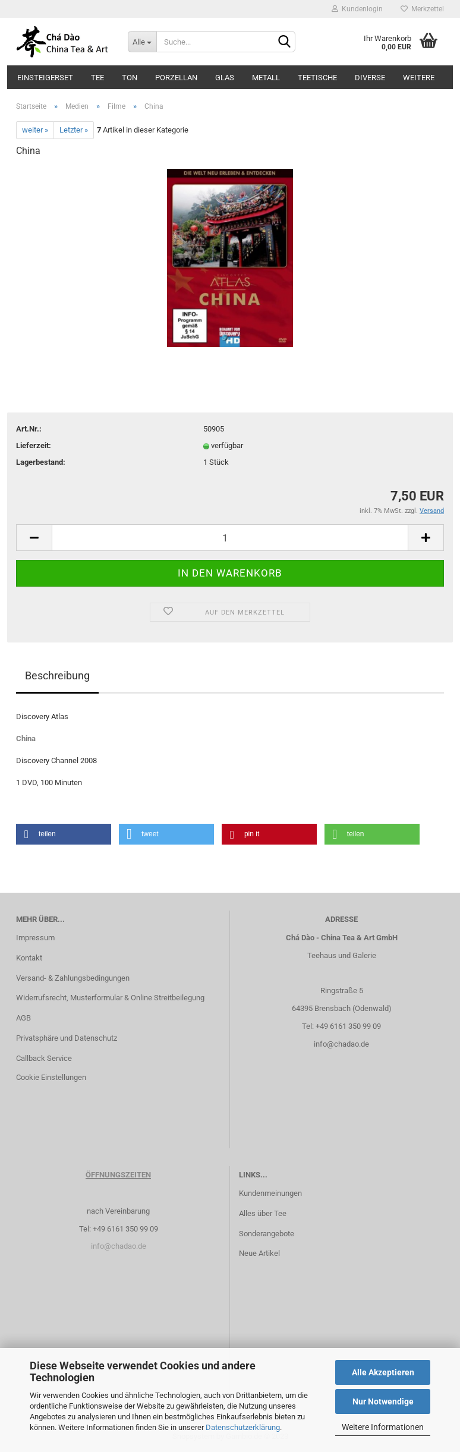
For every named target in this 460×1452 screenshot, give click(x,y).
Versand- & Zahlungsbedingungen (73, 978)
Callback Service (44, 1058)
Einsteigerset (45, 77)
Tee (97, 77)
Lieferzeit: (33, 445)
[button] (63, 834)
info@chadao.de (341, 1044)
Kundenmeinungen (270, 1193)
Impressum (35, 937)
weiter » (35, 129)
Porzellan (176, 77)
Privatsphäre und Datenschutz (66, 1038)
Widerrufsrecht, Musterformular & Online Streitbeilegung (110, 997)
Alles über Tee (262, 1213)
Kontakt (29, 957)
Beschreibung (57, 675)
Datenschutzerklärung (243, 1427)
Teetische (317, 77)
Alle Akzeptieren (383, 1372)
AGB (23, 1017)
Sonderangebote (266, 1233)
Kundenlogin (357, 9)
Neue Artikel (259, 1253)
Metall (266, 77)
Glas (224, 77)
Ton (129, 77)
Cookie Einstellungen (51, 1077)
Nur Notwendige (383, 1401)
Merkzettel (422, 9)
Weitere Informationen (383, 1427)
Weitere (418, 77)
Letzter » (73, 129)
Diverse (370, 77)
